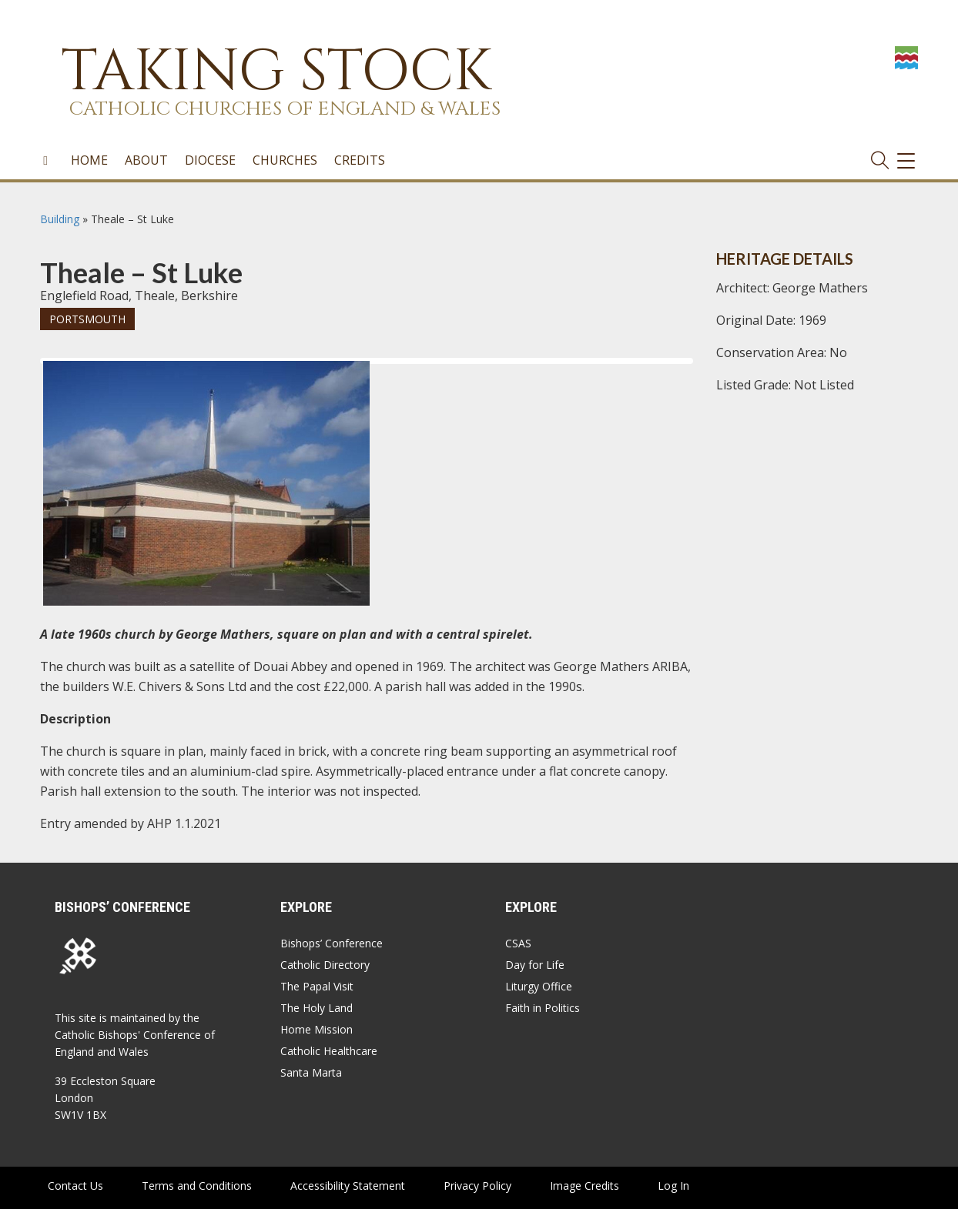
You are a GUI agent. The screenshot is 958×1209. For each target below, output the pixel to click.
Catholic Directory (325, 964)
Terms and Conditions (197, 1185)
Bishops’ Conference (331, 943)
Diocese (210, 160)
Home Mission (316, 1029)
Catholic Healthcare (328, 1051)
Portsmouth (87, 319)
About (146, 160)
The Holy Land (316, 1007)
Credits (359, 160)
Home (89, 160)
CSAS (518, 943)
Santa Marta (311, 1072)
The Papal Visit (316, 986)
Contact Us (75, 1185)
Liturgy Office (538, 986)
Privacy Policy (477, 1185)
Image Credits (584, 1185)
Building (59, 219)
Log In (673, 1185)
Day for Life (534, 964)
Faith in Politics (542, 1007)
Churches (285, 160)
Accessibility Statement (347, 1185)
